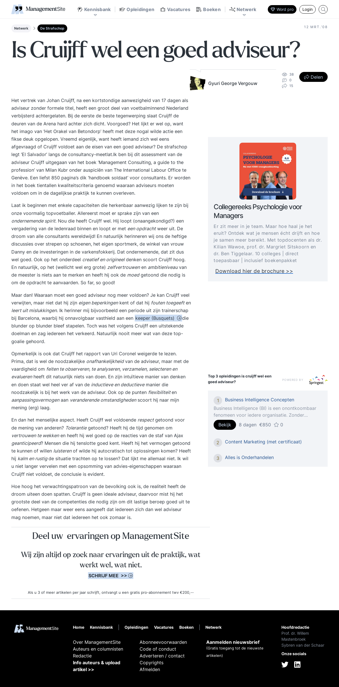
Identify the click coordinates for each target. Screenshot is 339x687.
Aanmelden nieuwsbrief (233, 642)
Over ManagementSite (97, 642)
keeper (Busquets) (155, 318)
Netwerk (21, 28)
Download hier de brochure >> (254, 271)
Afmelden (150, 669)
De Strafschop (52, 28)
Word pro (282, 9)
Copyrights (151, 662)
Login (307, 9)
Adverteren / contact (162, 656)
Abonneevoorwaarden (163, 642)
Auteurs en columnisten (98, 649)
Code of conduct (158, 649)
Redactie (82, 656)
